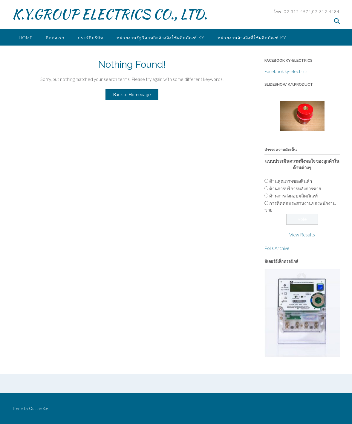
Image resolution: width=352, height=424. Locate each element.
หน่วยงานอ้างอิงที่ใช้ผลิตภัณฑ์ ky (252, 37)
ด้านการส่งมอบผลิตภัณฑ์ (293, 195)
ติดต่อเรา (55, 37)
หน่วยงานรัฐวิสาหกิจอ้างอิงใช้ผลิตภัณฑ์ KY (160, 37)
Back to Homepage (132, 94)
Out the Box (38, 408)
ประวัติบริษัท (90, 37)
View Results (302, 234)
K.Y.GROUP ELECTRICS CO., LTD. (109, 14)
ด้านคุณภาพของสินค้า (290, 181)
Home (26, 37)
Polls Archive (277, 248)
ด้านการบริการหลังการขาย (295, 188)
